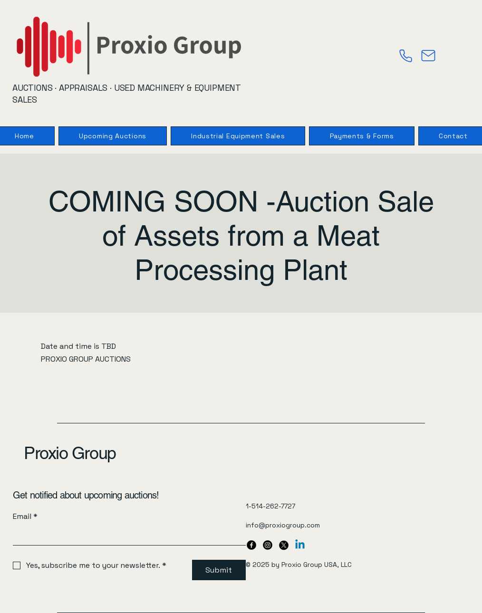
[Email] (126, 535)
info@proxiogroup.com (283, 525)
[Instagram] (267, 545)
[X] (283, 545)
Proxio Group (70, 453)
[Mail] (428, 55)
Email (25, 516)
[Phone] (405, 55)
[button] (361, 135)
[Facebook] (251, 545)
